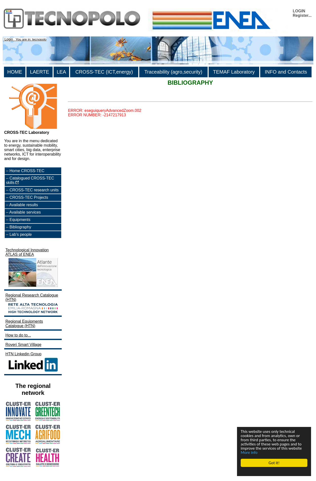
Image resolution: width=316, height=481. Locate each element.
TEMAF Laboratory (234, 72)
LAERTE (39, 72)
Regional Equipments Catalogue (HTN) (24, 323)
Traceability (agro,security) (173, 72)
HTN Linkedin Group (32, 362)
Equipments (19, 220)
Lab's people (20, 234)
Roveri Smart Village (23, 344)
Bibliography (20, 227)
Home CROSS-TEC (26, 171)
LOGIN (299, 11)
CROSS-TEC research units (34, 190)
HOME (14, 72)
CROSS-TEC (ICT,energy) (104, 72)
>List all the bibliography (89, 97)
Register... (302, 15)
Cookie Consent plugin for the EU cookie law (274, 471)
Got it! (274, 462)
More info (249, 452)
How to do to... (18, 335)
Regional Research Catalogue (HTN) (32, 303)
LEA (61, 72)
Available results (23, 205)
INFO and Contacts (286, 72)
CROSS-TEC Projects (28, 197)
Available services (25, 212)
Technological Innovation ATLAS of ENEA (32, 268)
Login (8, 39)
